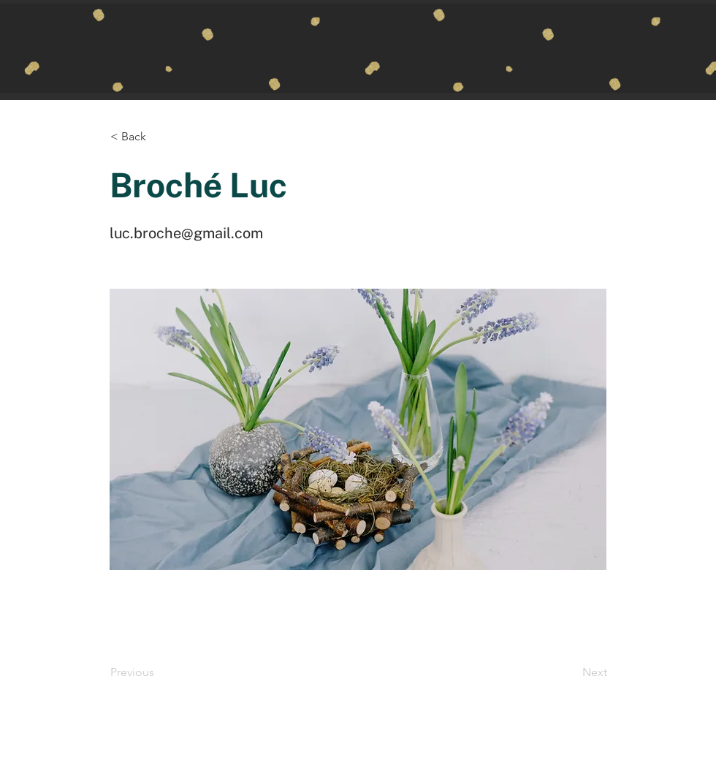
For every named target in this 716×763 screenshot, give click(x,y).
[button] (158, 136)
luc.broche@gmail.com (186, 233)
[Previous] (158, 672)
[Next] (570, 672)
